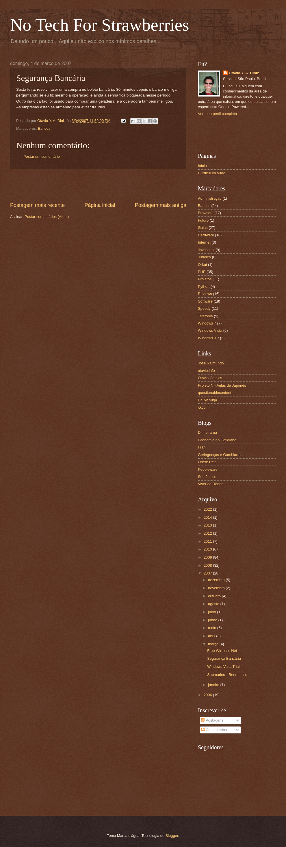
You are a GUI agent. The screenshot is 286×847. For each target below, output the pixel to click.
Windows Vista (210, 330)
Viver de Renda (211, 484)
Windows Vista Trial (223, 666)
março (213, 644)
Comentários (214, 730)
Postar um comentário (41, 156)
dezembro (217, 580)
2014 (208, 517)
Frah (201, 447)
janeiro (214, 685)
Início (202, 166)
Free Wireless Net (222, 650)
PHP (201, 272)
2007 (208, 573)
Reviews (205, 294)
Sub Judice (207, 477)
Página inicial (99, 205)
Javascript (206, 250)
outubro (215, 596)
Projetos (204, 279)
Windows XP (208, 338)
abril (212, 636)
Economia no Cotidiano (217, 440)
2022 (208, 509)
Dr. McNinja (207, 400)
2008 (208, 565)
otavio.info (206, 370)
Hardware (206, 235)
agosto (214, 604)
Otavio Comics (210, 378)
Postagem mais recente (37, 205)
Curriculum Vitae (211, 173)
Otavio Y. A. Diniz (244, 73)
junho (213, 620)
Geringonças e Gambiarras (220, 455)
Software (205, 301)
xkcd (201, 407)
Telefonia (205, 316)
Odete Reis (207, 462)
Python (203, 286)
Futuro (203, 220)
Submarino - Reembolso (227, 674)
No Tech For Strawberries (99, 24)
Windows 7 (207, 323)
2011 (208, 541)
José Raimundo (211, 363)
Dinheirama (207, 432)
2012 (208, 533)
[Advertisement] (98, 185)
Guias (203, 227)
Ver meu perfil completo (217, 114)
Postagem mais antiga (160, 205)
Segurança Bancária (224, 658)
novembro (217, 588)
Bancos (44, 128)
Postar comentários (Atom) (47, 216)
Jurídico (204, 257)
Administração (210, 198)
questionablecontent (214, 392)
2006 (208, 695)
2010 (208, 549)
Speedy (204, 308)
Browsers (205, 213)
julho (212, 612)
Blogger (172, 835)
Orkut (202, 264)
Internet (204, 242)
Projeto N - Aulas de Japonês (222, 385)
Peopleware (208, 469)
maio (212, 628)
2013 (208, 525)
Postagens (212, 720)
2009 (208, 557)
